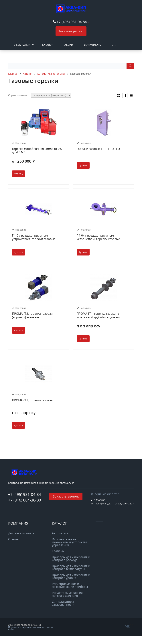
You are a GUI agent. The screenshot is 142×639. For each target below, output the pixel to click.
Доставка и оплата (21, 533)
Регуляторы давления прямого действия (67, 594)
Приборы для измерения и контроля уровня (71, 576)
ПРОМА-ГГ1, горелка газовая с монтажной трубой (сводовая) (98, 315)
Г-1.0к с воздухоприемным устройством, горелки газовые (98, 237)
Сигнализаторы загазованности (63, 603)
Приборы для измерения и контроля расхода (71, 558)
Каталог (47, 44)
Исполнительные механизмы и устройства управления (69, 542)
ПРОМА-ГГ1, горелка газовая (32, 400)
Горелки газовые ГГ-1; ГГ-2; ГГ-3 (98, 149)
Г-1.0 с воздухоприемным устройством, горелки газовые (33, 237)
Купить (18, 174)
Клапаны (58, 551)
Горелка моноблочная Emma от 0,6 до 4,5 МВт (37, 150)
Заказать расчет (71, 31)
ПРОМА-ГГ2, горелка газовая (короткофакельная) (32, 315)
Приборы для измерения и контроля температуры (71, 567)
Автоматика (60, 533)
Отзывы (13, 539)
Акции (68, 44)
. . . (114, 44)
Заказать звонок (66, 496)
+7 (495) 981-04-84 (72, 21)
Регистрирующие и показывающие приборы (70, 585)
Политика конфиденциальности (26, 627)
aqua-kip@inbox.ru (108, 494)
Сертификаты (92, 44)
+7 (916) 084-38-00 (24, 500)
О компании (22, 44)
